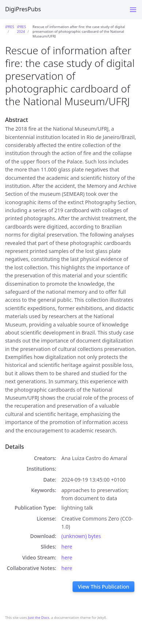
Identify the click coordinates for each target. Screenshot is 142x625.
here (66, 546)
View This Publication (103, 586)
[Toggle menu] (133, 9)
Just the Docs (38, 617)
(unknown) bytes (81, 536)
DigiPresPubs (23, 9)
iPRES (9, 26)
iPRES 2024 (21, 29)
